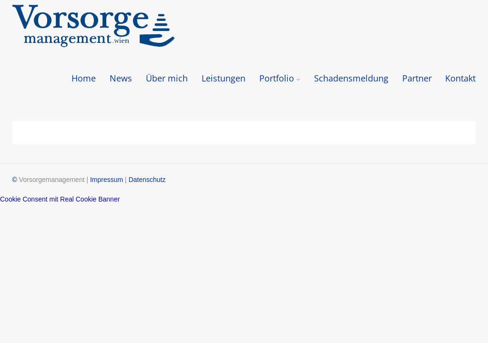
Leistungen (223, 78)
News (121, 78)
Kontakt (460, 78)
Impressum (106, 179)
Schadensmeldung (351, 78)
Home (83, 78)
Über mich (167, 78)
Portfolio (279, 78)
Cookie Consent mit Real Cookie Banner (60, 199)
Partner (417, 78)
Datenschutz (147, 179)
